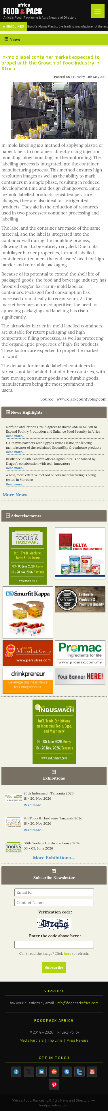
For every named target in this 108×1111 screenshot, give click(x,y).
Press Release (77, 1040)
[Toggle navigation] (98, 11)
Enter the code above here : (54, 935)
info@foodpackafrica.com (77, 1003)
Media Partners (31, 1040)
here (68, 953)
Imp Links (55, 1040)
